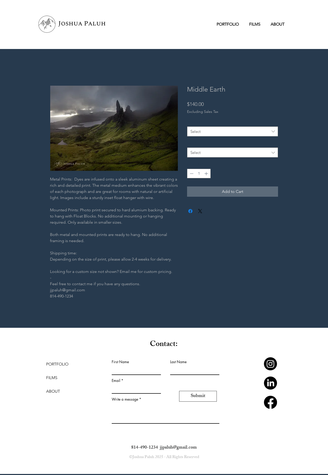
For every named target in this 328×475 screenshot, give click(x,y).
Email (116, 380)
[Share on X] (200, 211)
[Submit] (198, 396)
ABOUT (53, 391)
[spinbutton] (198, 173)
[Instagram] (270, 363)
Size (191, 143)
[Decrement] (191, 173)
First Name (120, 362)
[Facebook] (270, 402)
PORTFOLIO (57, 364)
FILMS (51, 377)
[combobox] (232, 131)
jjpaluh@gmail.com (178, 448)
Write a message (125, 399)
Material (194, 121)
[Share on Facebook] (190, 211)
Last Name (178, 362)
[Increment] (206, 173)
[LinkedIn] (270, 383)
